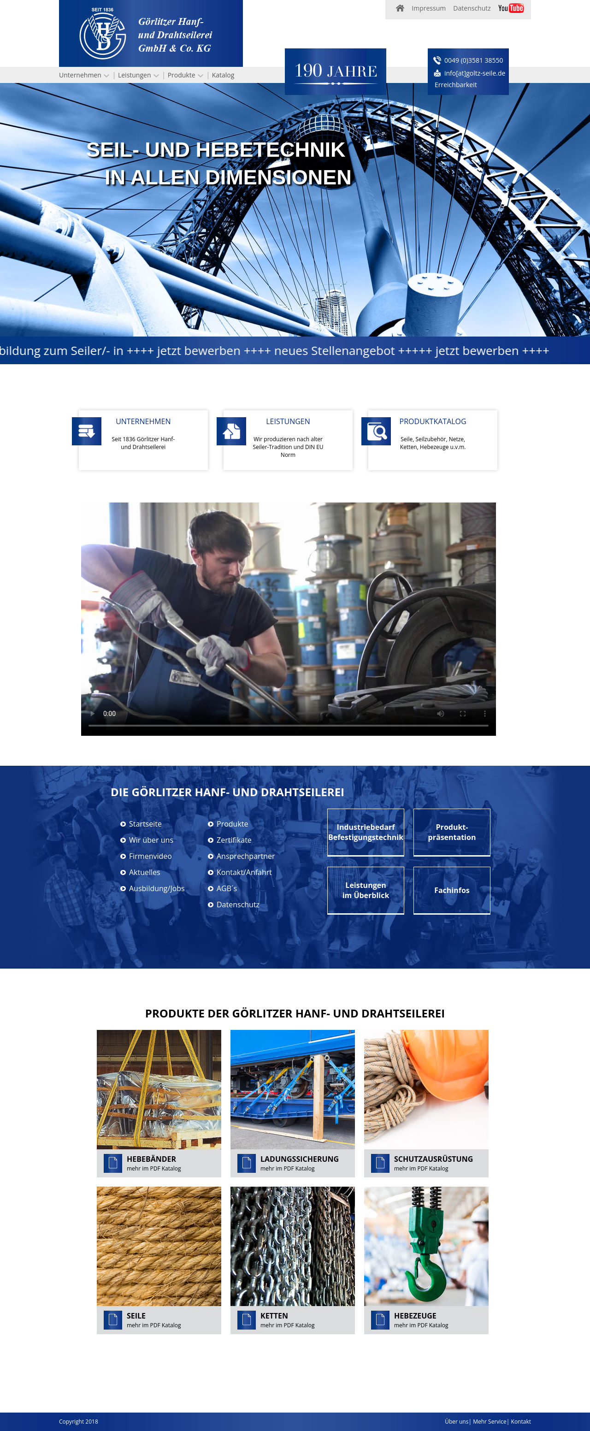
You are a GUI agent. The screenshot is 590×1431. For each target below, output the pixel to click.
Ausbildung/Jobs (157, 888)
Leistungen (134, 75)
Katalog (223, 75)
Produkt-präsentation (452, 832)
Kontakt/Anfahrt (244, 872)
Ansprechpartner (246, 856)
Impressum (429, 8)
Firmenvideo (150, 856)
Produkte (181, 75)
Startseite (145, 824)
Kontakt (521, 1421)
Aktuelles (144, 872)
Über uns (456, 1421)
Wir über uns (151, 840)
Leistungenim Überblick (365, 890)
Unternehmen (80, 75)
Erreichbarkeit (456, 84)
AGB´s (227, 888)
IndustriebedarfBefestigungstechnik (365, 832)
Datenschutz (471, 8)
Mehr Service (490, 1421)
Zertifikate (234, 840)
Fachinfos (452, 890)
